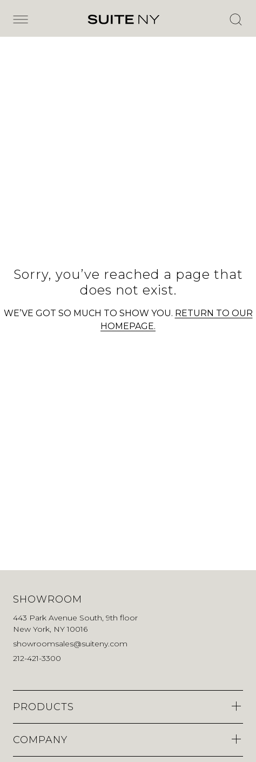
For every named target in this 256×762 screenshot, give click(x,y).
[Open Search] (235, 19)
